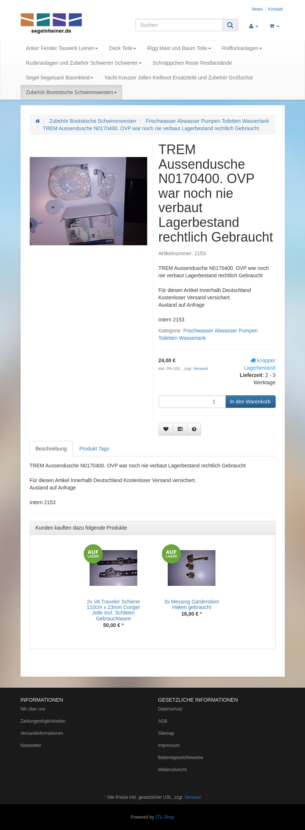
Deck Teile (122, 48)
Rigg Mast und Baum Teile (179, 48)
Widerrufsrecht (172, 769)
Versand (200, 368)
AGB (162, 721)
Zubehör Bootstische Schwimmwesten (71, 92)
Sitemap (166, 733)
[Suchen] (179, 25)
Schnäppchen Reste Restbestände (192, 63)
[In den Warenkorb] (250, 401)
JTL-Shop (164, 817)
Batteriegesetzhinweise (180, 757)
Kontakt (275, 9)
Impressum (169, 745)
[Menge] (192, 401)
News (257, 9)
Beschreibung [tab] (51, 449)
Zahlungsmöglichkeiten (43, 721)
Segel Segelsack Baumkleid (60, 78)
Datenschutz (170, 709)
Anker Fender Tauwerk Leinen (62, 48)
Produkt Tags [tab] (94, 449)
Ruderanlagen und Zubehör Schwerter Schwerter (84, 63)
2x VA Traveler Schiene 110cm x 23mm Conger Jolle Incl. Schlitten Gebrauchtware (113, 610)
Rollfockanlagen (242, 48)
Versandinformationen (42, 733)
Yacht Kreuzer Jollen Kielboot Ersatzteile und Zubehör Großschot (178, 78)
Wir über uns (33, 709)
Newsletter (31, 745)
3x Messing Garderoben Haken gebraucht (191, 604)
